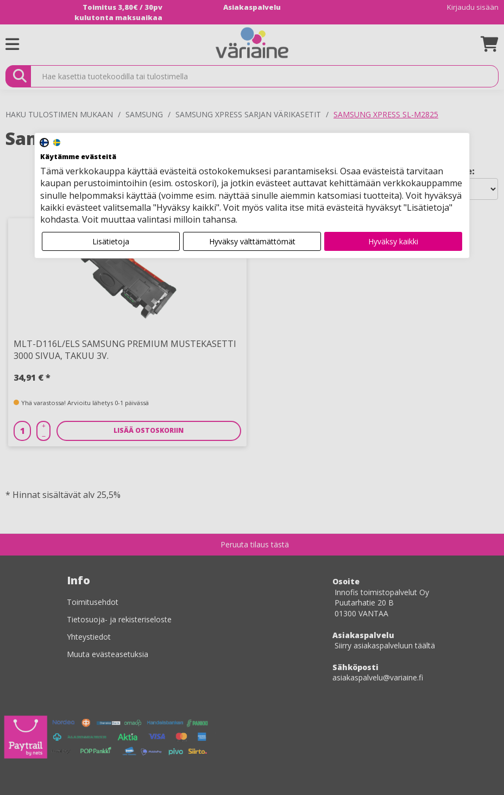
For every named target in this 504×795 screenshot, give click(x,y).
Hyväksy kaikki (393, 241)
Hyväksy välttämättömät (252, 241)
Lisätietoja (110, 241)
